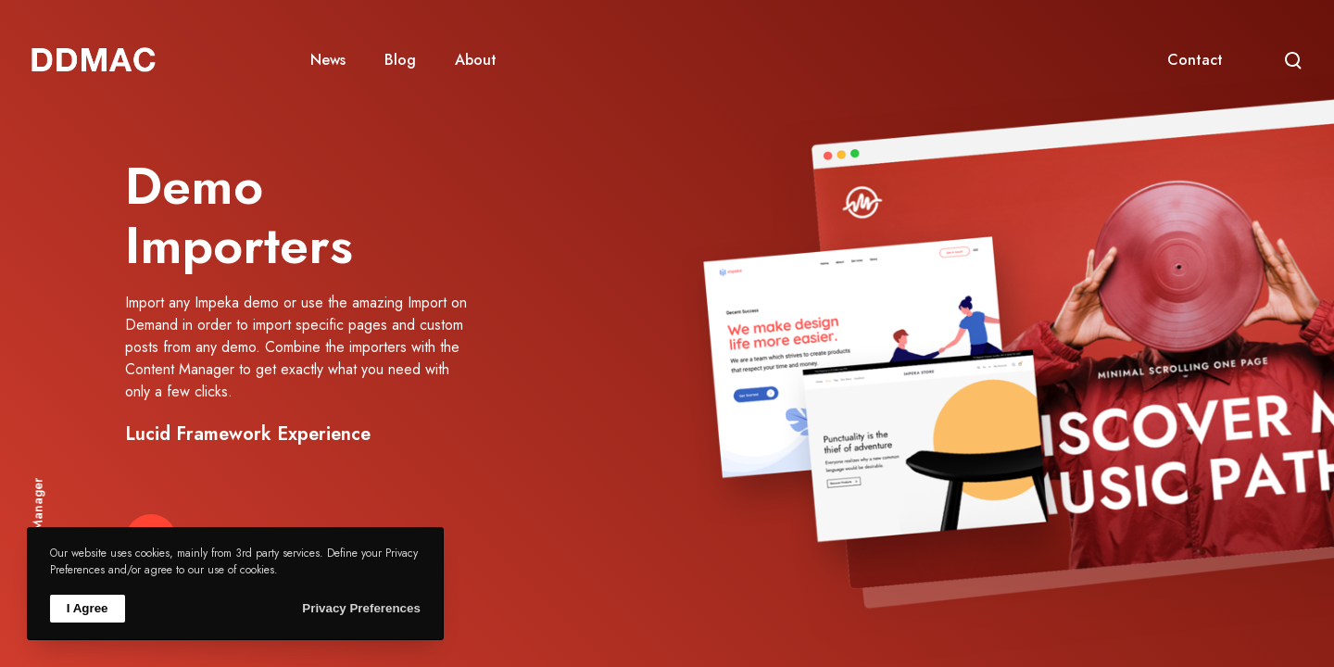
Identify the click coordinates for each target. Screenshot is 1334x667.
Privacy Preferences (361, 608)
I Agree (87, 608)
